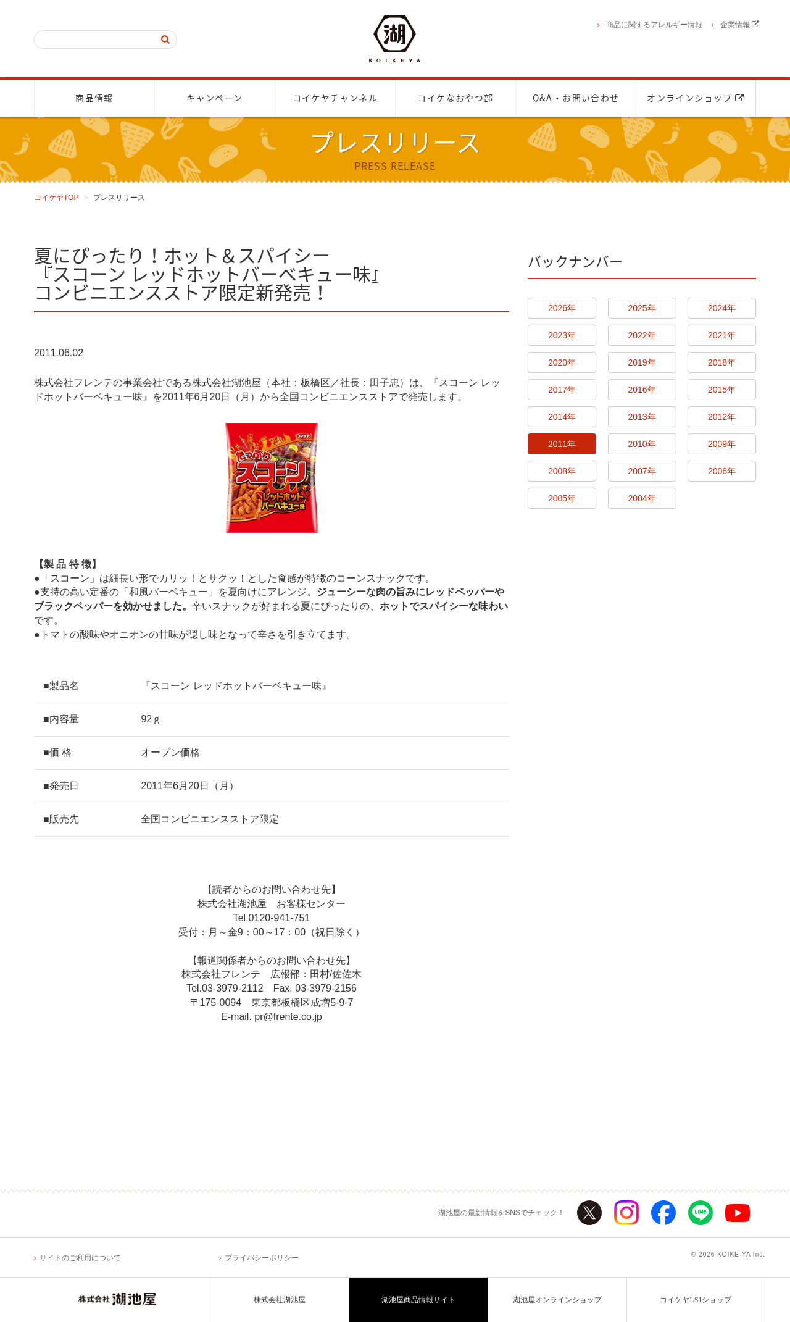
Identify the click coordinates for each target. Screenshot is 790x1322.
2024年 (722, 308)
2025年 (641, 308)
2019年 (641, 362)
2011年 (562, 444)
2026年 (562, 308)
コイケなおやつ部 (455, 98)
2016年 (641, 390)
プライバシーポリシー (262, 1257)
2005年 (562, 498)
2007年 (641, 471)
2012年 (722, 417)
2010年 (641, 444)
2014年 (562, 417)
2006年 (722, 471)
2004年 (641, 498)
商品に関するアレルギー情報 (654, 24)
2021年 (722, 335)
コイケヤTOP (56, 197)
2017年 (562, 390)
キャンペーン (214, 98)
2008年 (562, 471)
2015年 (722, 390)
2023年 (562, 335)
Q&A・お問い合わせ (576, 98)
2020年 (562, 362)
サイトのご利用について (80, 1257)
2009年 (722, 444)
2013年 (641, 417)
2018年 (722, 362)
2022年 (641, 335)
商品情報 (94, 98)
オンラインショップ (695, 98)
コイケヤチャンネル (335, 98)
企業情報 (739, 24)
